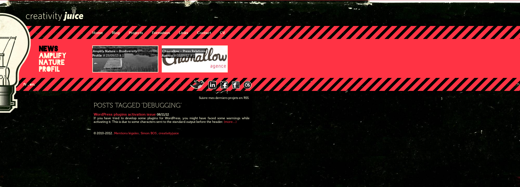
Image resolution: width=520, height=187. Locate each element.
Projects (136, 32)
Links (183, 32)
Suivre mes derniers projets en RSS (224, 98)
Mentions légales (126, 133)
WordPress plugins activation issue (125, 114)
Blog (116, 32)
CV (222, 32)
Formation (161, 32)
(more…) (230, 122)
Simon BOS (149, 133)
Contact (204, 32)
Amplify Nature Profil (53, 62)
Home (97, 32)
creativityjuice (169, 133)
